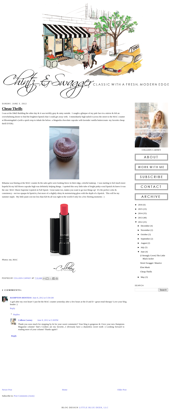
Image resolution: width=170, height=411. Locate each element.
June (143, 251)
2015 (140, 209)
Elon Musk (145, 267)
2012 (140, 222)
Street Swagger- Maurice (151, 263)
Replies (16, 314)
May (143, 277)
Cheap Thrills (146, 271)
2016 (140, 204)
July (143, 247)
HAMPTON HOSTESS (21, 297)
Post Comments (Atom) (24, 396)
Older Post (122, 389)
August (144, 243)
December (145, 226)
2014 (140, 213)
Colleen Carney (23, 278)
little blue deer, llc (93, 407)
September (146, 238)
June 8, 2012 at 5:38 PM (47, 320)
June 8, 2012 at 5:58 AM (43, 297)
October (144, 234)
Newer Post (7, 389)
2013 (140, 217)
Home (64, 389)
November (145, 230)
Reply (12, 308)
